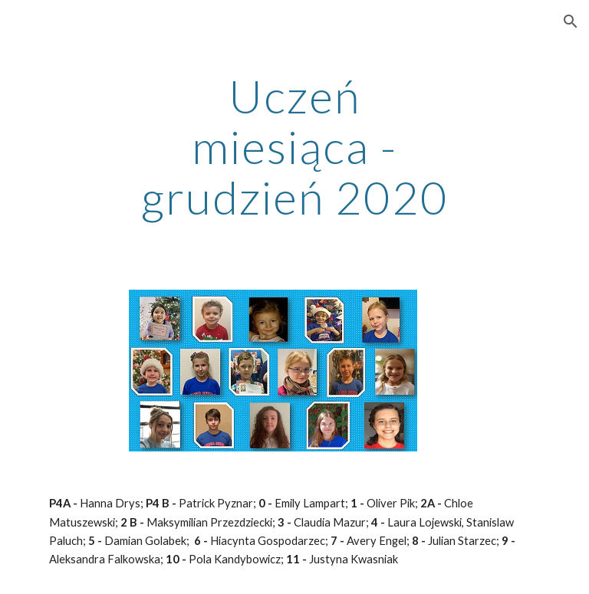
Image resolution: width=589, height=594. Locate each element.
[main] (294, 146)
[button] (570, 21)
